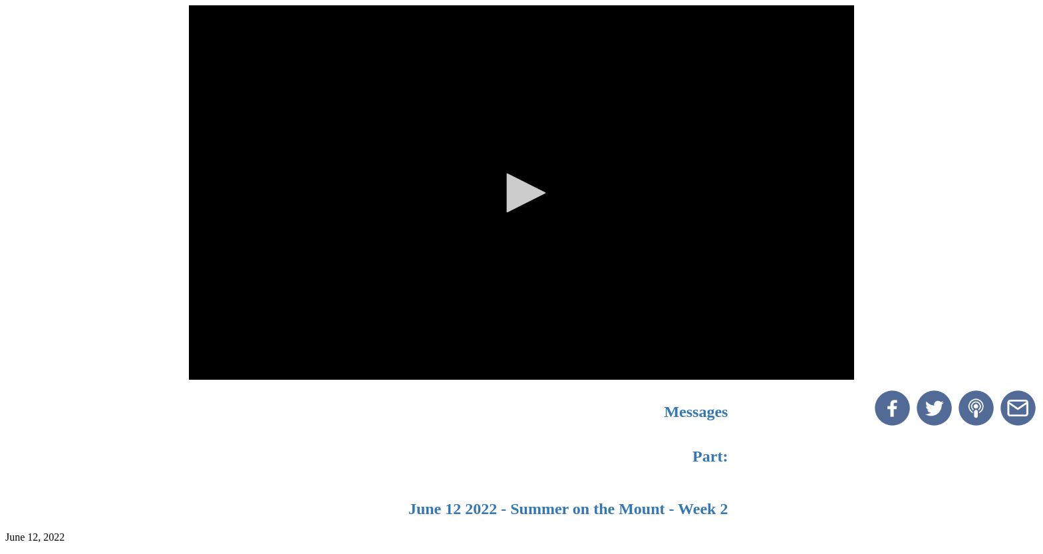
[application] (521, 192)
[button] (521, 193)
